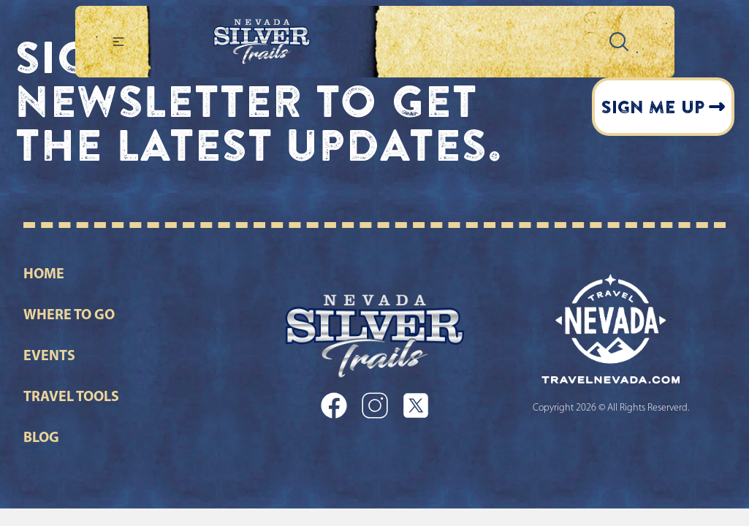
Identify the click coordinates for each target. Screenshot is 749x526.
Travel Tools (71, 397)
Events (49, 356)
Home (43, 274)
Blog (41, 438)
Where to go (69, 315)
